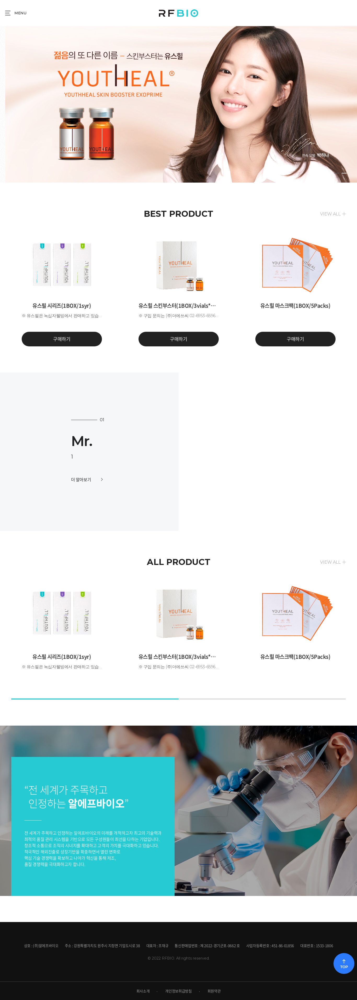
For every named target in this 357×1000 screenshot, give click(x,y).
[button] (345, 444)
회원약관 (214, 990)
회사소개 (143, 990)
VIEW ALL (330, 213)
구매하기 (61, 338)
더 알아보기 (87, 479)
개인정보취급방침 (178, 990)
